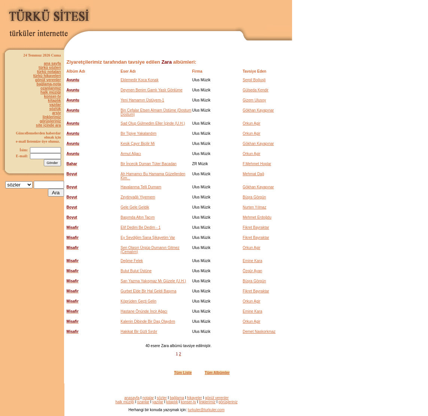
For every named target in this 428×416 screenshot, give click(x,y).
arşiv (56, 113)
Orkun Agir (251, 123)
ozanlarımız (50, 88)
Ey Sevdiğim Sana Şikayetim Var (148, 238)
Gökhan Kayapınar (258, 110)
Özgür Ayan (252, 271)
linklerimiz (52, 117)
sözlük (55, 109)
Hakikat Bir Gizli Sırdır (139, 332)
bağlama (177, 398)
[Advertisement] (204, 14)
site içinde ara (48, 125)
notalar (148, 398)
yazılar (55, 105)
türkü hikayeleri (47, 76)
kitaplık (54, 100)
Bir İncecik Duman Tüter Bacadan (148, 164)
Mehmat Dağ (253, 174)
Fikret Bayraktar (256, 227)
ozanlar (143, 402)
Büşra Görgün (254, 197)
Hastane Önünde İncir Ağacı (144, 311)
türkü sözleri (50, 68)
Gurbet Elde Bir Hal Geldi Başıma (148, 291)
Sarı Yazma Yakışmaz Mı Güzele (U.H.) (153, 281)
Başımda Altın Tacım (138, 217)
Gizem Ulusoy (254, 100)
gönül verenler (48, 80)
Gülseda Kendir (255, 90)
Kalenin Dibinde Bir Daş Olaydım (148, 321)
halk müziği (50, 92)
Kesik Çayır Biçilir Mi (138, 144)
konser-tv (52, 96)
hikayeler (194, 398)
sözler (162, 398)
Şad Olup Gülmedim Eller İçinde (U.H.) (153, 123)
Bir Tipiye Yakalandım (139, 133)
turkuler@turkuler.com (206, 410)
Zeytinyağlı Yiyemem (138, 197)
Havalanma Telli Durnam (141, 187)
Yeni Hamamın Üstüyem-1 (142, 100)
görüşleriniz (50, 121)
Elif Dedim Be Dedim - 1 (141, 227)
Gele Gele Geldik (135, 207)
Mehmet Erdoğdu (257, 217)
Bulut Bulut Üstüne (136, 271)
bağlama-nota (49, 84)
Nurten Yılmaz (254, 207)
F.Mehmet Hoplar (257, 164)
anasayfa (132, 398)
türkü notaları (49, 72)
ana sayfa (52, 63)
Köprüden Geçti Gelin (139, 301)
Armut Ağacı (131, 154)
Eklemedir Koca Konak (139, 80)
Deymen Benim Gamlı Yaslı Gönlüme (151, 90)
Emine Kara (252, 261)
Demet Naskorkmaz (259, 332)
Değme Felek (132, 261)
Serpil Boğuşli (254, 80)
